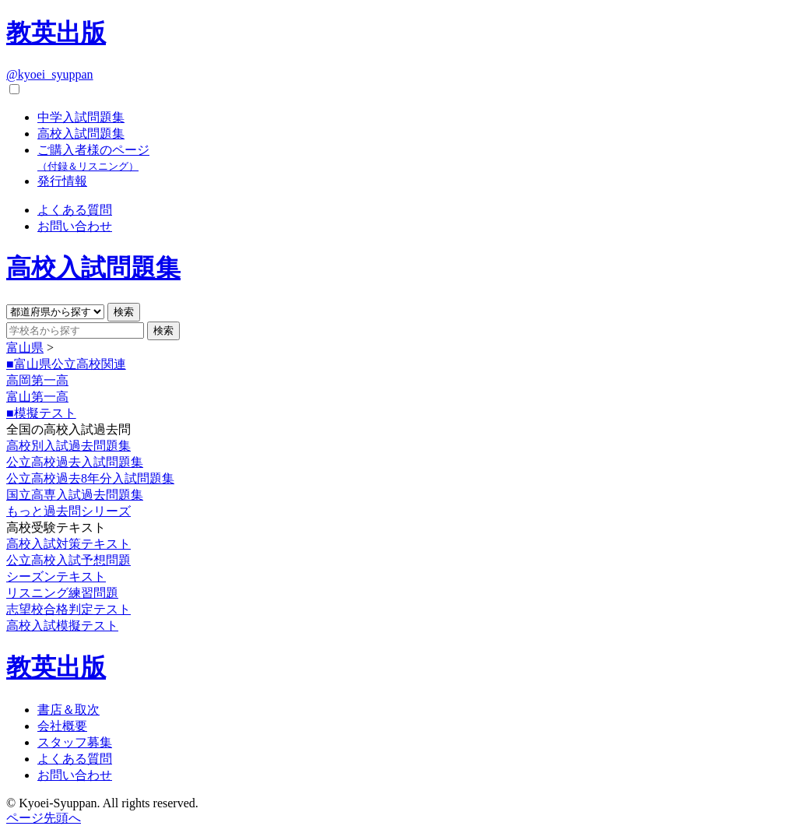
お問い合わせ (74, 226)
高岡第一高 (37, 380)
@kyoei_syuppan (49, 74)
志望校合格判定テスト (68, 609)
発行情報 (62, 181)
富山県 (25, 347)
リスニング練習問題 (62, 592)
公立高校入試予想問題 (68, 560)
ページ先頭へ (43, 817)
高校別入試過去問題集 (68, 445)
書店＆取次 (68, 709)
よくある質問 (74, 209)
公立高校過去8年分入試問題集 (90, 478)
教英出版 (56, 33)
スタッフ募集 (74, 742)
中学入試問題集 (81, 117)
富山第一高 (37, 396)
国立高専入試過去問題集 (74, 494)
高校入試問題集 (81, 133)
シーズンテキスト (56, 576)
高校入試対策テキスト (68, 543)
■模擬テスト (41, 413)
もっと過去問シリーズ (68, 511)
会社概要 (62, 726)
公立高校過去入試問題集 (74, 462)
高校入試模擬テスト (62, 625)
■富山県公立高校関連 (66, 364)
